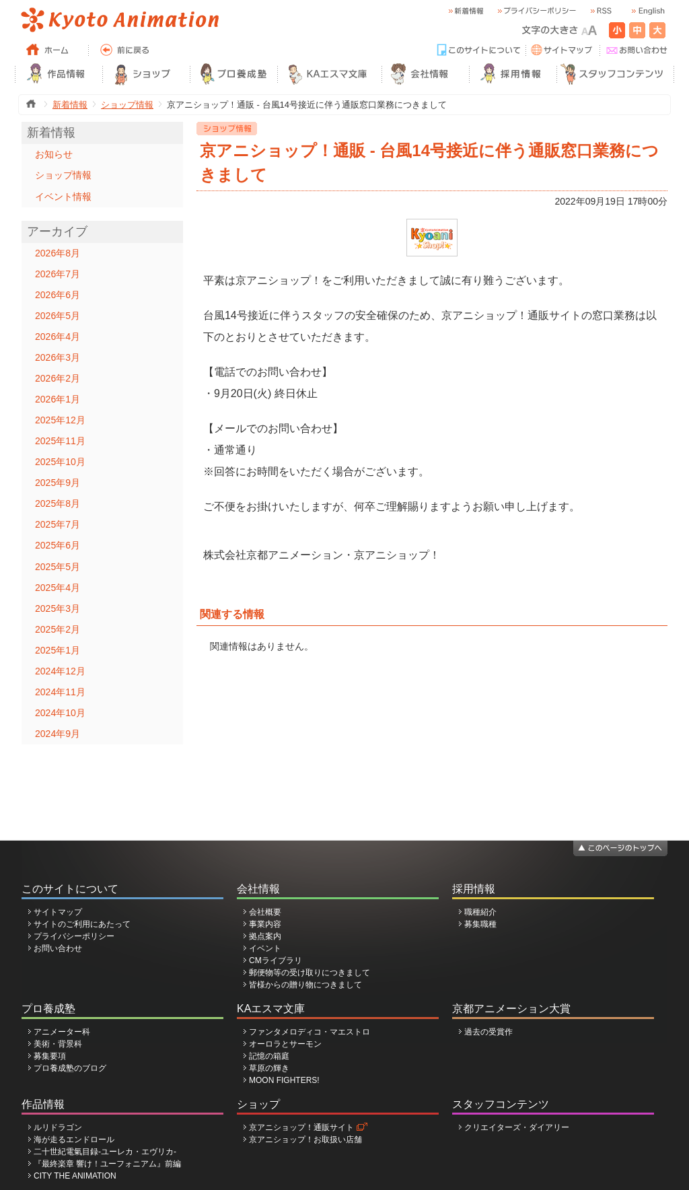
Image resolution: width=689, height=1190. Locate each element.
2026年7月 (57, 274)
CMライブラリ (275, 960)
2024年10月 (60, 712)
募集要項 (50, 1056)
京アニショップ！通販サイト (301, 1127)
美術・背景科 (58, 1044)
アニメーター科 (62, 1032)
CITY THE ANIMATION (75, 1176)
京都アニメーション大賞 (511, 1008)
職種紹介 (480, 912)
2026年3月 (57, 357)
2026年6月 (57, 294)
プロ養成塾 (48, 1008)
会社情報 (258, 889)
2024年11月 (60, 692)
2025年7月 (57, 524)
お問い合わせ (58, 948)
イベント (265, 948)
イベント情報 (63, 196)
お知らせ (54, 154)
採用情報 (473, 889)
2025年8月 (57, 503)
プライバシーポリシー (74, 936)
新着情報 (69, 105)
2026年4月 (57, 336)
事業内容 (265, 924)
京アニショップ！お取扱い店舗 (305, 1139)
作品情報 (43, 1104)
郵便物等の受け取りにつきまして (309, 972)
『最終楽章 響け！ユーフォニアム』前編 (107, 1163)
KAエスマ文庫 (271, 1008)
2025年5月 (57, 566)
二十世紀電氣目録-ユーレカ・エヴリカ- (105, 1151)
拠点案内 (265, 936)
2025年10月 (60, 461)
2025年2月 (57, 629)
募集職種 (480, 924)
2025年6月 (57, 545)
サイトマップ (58, 912)
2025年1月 (57, 650)
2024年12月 (60, 671)
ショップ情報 (127, 105)
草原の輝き (269, 1068)
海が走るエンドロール (74, 1139)
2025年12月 (60, 420)
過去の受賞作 (488, 1032)
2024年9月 (57, 733)
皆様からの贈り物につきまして (305, 984)
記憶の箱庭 (269, 1056)
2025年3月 (57, 608)
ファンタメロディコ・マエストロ (309, 1032)
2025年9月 (57, 482)
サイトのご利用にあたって (82, 924)
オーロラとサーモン (285, 1044)
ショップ (258, 1104)
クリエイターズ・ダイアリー (516, 1127)
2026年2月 (57, 378)
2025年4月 (57, 587)
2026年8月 (57, 253)
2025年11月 (60, 440)
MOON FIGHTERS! (284, 1080)
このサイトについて (70, 889)
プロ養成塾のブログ (70, 1068)
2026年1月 (57, 399)
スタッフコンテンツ (500, 1104)
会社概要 (265, 912)
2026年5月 (57, 315)
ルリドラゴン (58, 1127)
